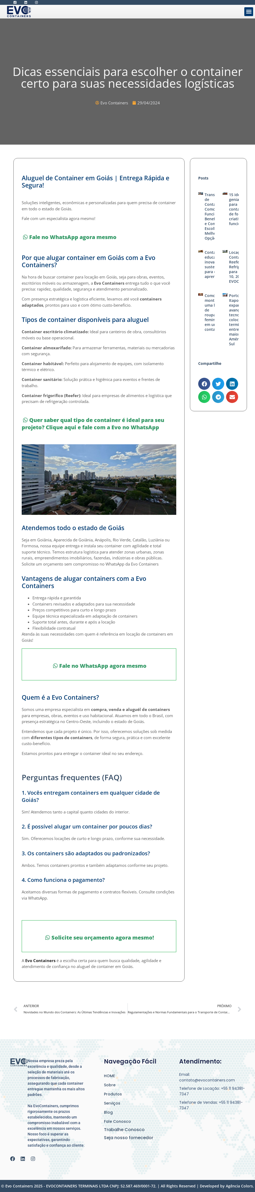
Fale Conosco (117, 1121)
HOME (109, 1076)
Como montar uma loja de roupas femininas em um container (214, 312)
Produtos (113, 1094)
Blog (108, 1112)
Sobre (109, 1085)
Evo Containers (40, 960)
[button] (248, 11)
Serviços (112, 1103)
